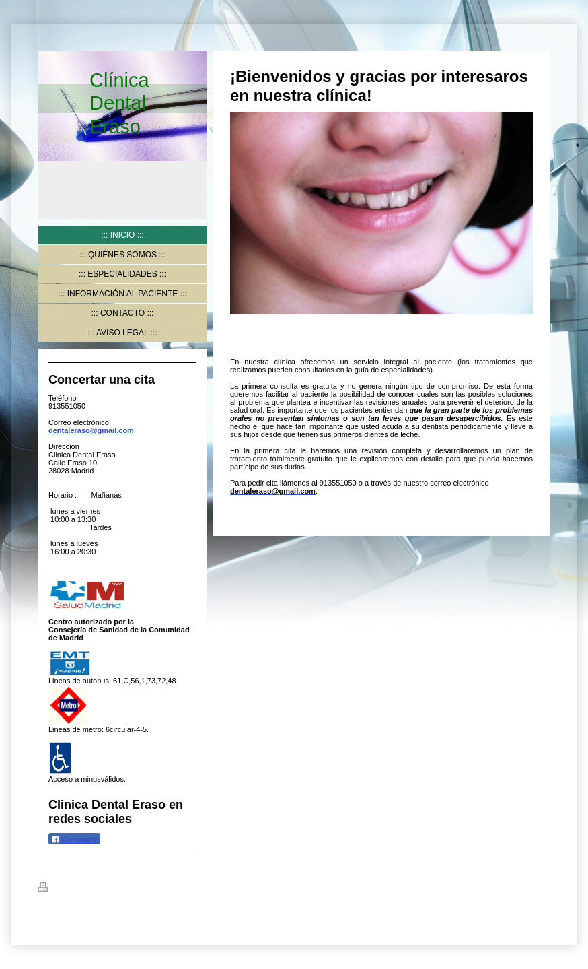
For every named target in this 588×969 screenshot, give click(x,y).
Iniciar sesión (526, 887)
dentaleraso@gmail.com (91, 430)
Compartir (74, 839)
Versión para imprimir (84, 889)
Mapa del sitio (159, 889)
